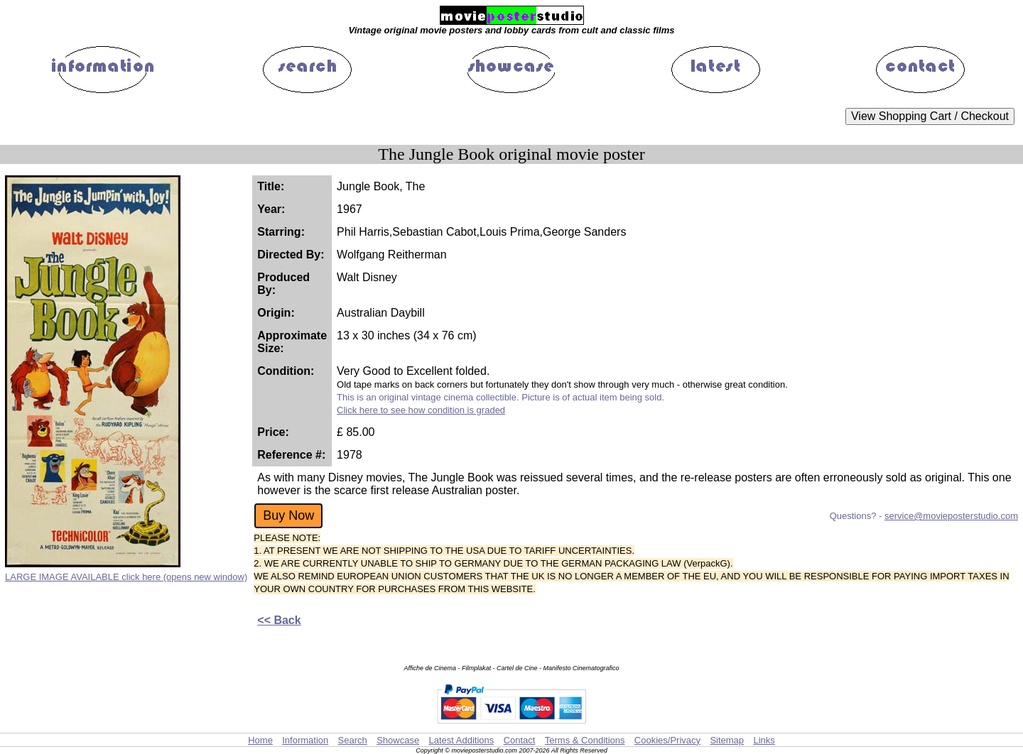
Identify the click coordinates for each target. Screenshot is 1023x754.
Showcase (398, 740)
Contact (520, 740)
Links (763, 740)
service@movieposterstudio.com (951, 515)
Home (260, 740)
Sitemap (727, 740)
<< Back (279, 620)
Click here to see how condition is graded (421, 410)
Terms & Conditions (585, 740)
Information (305, 740)
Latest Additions (461, 740)
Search (352, 740)
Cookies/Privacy (667, 740)
